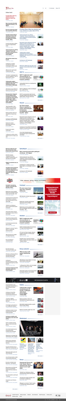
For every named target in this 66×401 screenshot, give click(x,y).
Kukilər (21, 396)
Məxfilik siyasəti (15, 396)
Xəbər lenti (9, 12)
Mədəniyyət (23, 318)
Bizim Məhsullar (35, 394)
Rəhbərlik (29, 394)
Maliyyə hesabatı (23, 394)
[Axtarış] (43, 8)
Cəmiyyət (22, 185)
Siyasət (22, 103)
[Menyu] (57, 8)
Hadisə (22, 285)
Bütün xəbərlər (40, 100)
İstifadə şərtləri (49, 394)
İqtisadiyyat (23, 148)
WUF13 (22, 72)
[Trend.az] (9, 8)
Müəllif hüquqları (42, 394)
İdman (22, 359)
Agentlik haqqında (15, 394)
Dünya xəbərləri (24, 249)
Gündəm (22, 215)
